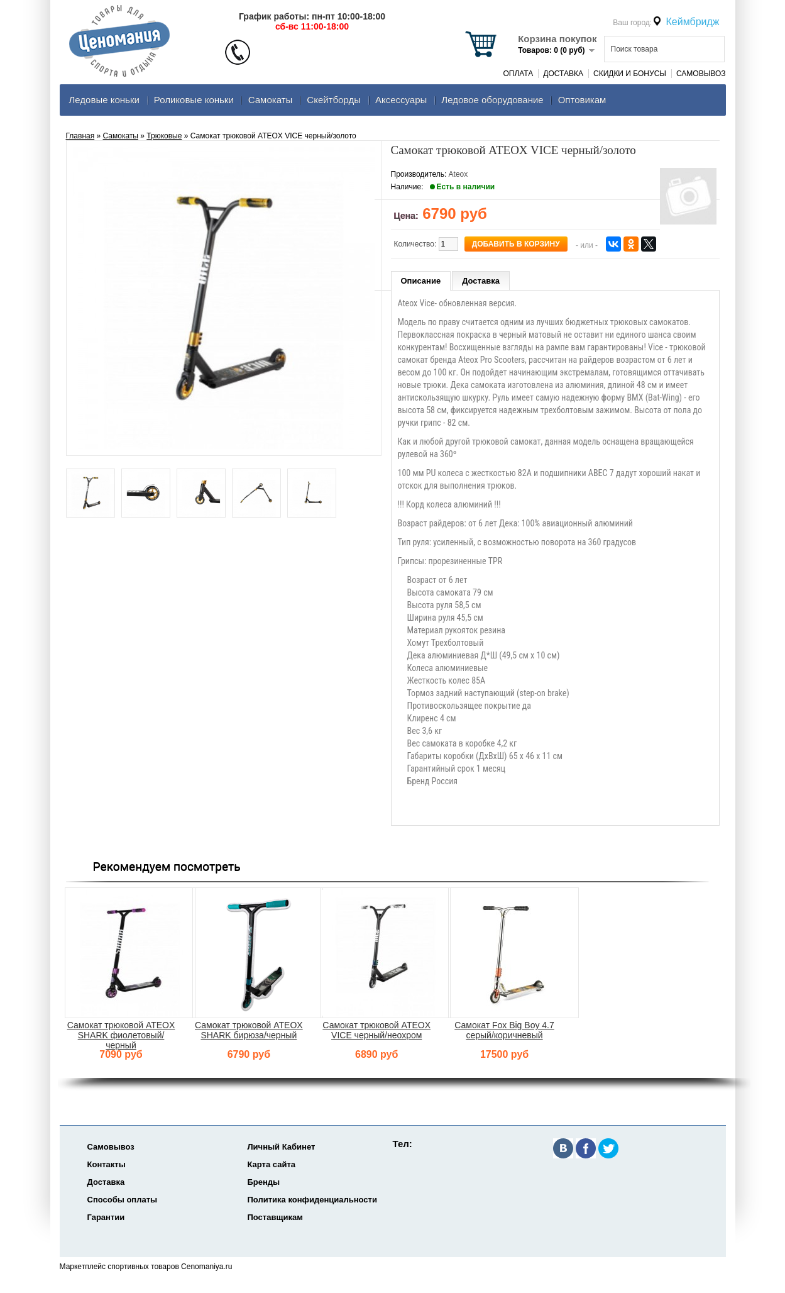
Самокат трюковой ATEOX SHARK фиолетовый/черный (121, 1035)
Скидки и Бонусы (629, 73)
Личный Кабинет (282, 1146)
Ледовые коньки (104, 99)
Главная (80, 135)
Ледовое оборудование (492, 99)
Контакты (106, 1164)
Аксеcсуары (401, 99)
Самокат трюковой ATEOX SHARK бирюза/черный (249, 1030)
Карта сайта (272, 1164)
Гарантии (106, 1217)
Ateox (458, 174)
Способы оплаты (122, 1199)
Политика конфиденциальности (312, 1199)
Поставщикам (275, 1217)
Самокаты (270, 99)
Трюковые (164, 135)
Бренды (264, 1182)
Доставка (563, 73)
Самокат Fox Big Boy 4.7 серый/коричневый (504, 1030)
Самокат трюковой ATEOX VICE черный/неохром (376, 1030)
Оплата (518, 73)
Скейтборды (334, 99)
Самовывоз (701, 73)
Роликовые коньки (194, 99)
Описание (421, 281)
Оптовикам (582, 99)
